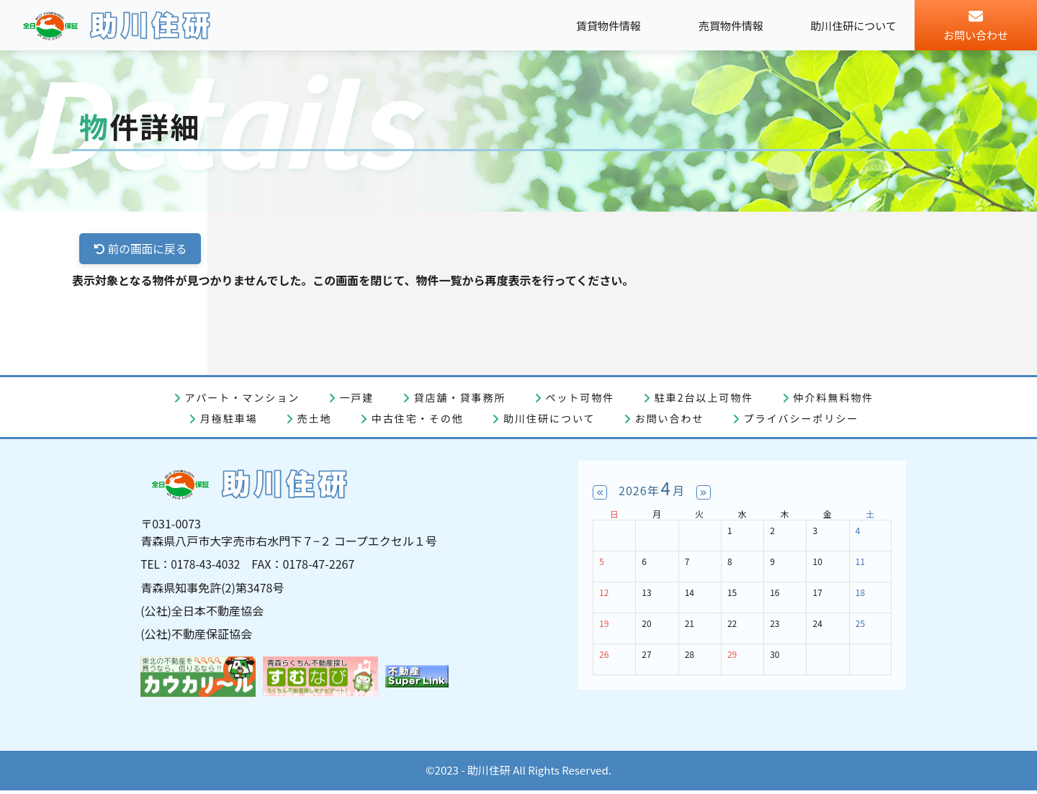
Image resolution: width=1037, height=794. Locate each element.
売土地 (314, 419)
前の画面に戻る (141, 249)
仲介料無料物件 (834, 398)
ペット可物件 (580, 398)
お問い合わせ (669, 419)
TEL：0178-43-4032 (192, 568)
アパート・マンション (242, 398)
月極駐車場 (229, 419)
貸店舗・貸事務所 (459, 398)
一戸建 (356, 398)
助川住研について (549, 419)
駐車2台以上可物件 (704, 398)
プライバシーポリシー (801, 419)
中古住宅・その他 (418, 419)
